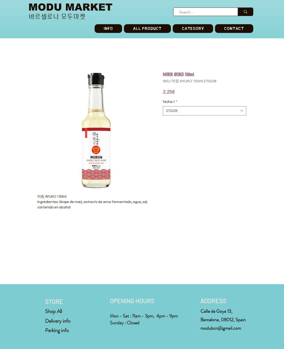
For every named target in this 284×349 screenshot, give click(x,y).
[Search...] (203, 12)
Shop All (53, 311)
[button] (193, 28)
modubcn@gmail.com (220, 328)
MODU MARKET (70, 7)
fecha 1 (170, 102)
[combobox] (204, 110)
